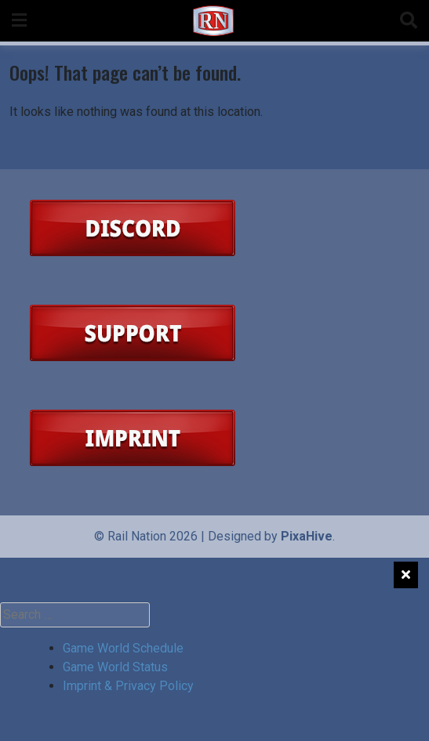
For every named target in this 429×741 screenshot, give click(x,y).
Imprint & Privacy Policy (128, 685)
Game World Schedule (123, 648)
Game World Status (115, 667)
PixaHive (307, 536)
